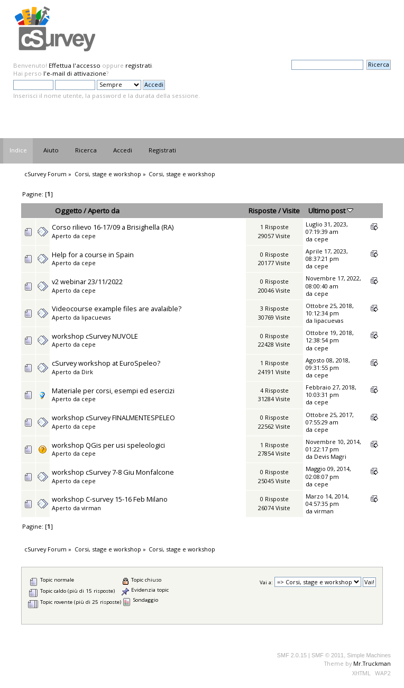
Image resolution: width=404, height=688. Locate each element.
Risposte (263, 210)
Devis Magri (330, 456)
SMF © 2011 (327, 655)
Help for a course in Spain (93, 254)
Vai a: (266, 582)
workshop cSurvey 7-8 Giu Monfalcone (113, 472)
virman (91, 508)
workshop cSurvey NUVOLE (95, 336)
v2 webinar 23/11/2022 (87, 281)
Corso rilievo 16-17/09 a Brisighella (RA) (112, 227)
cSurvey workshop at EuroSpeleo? (106, 363)
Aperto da (104, 210)
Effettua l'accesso (74, 65)
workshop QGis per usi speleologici (108, 445)
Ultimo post (330, 210)
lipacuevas (96, 317)
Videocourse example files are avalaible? (116, 308)
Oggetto (68, 210)
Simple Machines (369, 655)
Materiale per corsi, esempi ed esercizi (113, 390)
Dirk (87, 372)
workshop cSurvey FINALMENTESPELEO (113, 417)
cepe (88, 236)
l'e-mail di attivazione (74, 73)
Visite (291, 210)
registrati (138, 65)
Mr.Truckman (372, 663)
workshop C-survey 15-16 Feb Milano (110, 499)
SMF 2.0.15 (292, 655)
